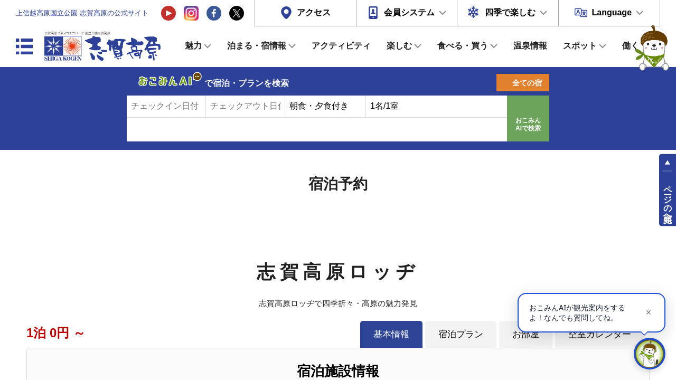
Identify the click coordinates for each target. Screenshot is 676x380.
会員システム (409, 12)
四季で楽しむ (510, 12)
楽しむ (399, 45)
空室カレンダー (599, 334)
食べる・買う (462, 45)
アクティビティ (341, 45)
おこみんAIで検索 (528, 124)
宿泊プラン (460, 334)
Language (612, 12)
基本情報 (391, 334)
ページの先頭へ (667, 199)
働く (630, 45)
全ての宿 (527, 83)
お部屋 (525, 334)
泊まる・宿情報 (256, 45)
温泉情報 (530, 45)
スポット (580, 45)
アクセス (314, 12)
